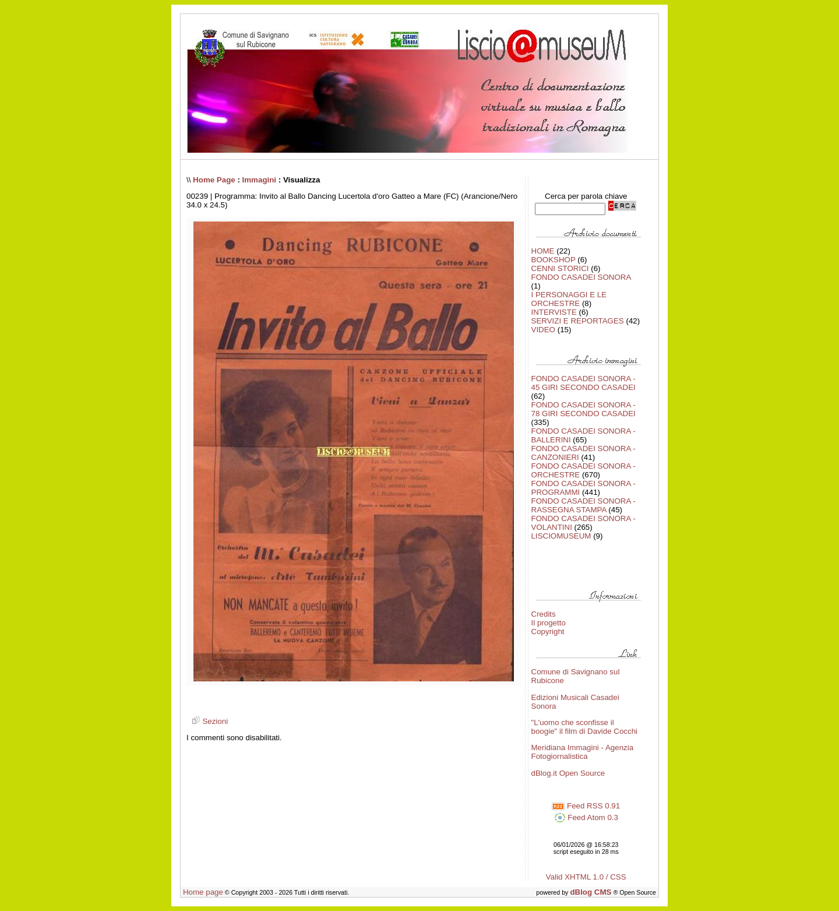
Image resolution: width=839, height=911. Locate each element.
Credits (543, 614)
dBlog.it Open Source (568, 773)
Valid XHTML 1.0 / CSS (586, 877)
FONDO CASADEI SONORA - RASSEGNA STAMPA (583, 505)
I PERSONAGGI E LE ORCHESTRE (569, 299)
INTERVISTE (554, 312)
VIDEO (543, 329)
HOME (543, 251)
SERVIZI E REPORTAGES (577, 320)
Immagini (259, 179)
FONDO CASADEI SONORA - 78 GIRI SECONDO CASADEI (583, 409)
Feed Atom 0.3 (586, 817)
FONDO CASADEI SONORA (581, 277)
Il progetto (548, 622)
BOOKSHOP (553, 259)
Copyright (548, 631)
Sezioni (208, 721)
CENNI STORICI (560, 268)
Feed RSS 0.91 (586, 805)
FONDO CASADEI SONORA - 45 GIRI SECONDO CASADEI (583, 383)
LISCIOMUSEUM (561, 536)
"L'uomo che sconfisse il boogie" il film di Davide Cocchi (584, 727)
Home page (203, 892)
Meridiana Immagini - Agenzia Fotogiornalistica (582, 752)
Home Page (214, 179)
